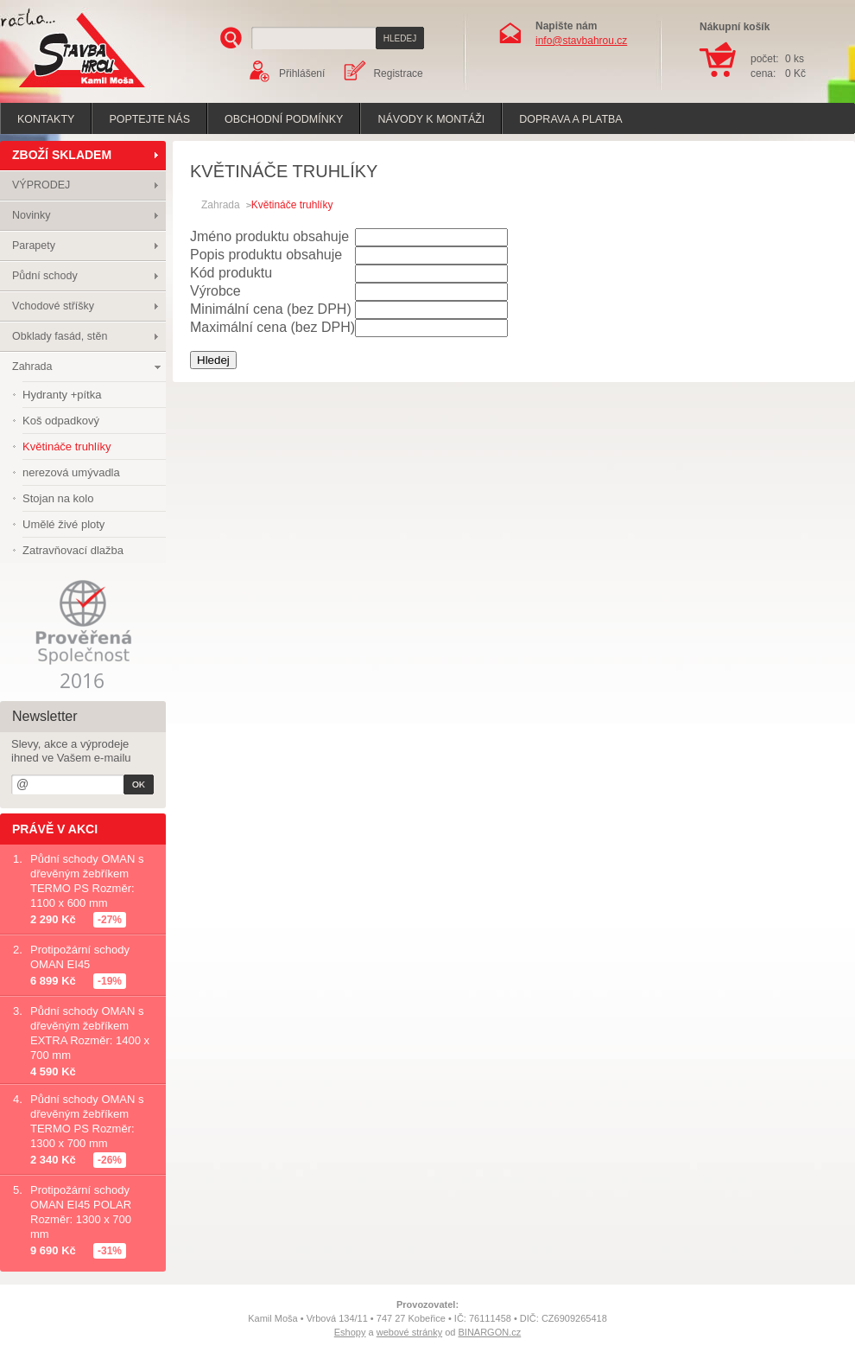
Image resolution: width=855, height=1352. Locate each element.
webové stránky (409, 1332)
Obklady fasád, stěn (59, 336)
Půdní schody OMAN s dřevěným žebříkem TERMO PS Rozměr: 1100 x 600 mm (87, 880)
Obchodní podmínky (284, 119)
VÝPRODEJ (41, 185)
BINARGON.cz (490, 1332)
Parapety (33, 245)
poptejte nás (149, 119)
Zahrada (32, 366)
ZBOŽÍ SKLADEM (61, 155)
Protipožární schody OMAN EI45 (80, 957)
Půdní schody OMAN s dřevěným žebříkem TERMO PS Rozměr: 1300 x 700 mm (87, 1121)
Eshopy (350, 1332)
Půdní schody (45, 276)
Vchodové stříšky (53, 306)
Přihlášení (302, 73)
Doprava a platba (570, 119)
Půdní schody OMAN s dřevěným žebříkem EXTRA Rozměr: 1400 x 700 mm (89, 1033)
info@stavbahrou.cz (581, 41)
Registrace (397, 73)
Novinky (31, 215)
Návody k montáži (430, 119)
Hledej (213, 360)
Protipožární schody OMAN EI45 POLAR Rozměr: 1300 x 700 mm (80, 1211)
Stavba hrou (55, 89)
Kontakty (45, 119)
